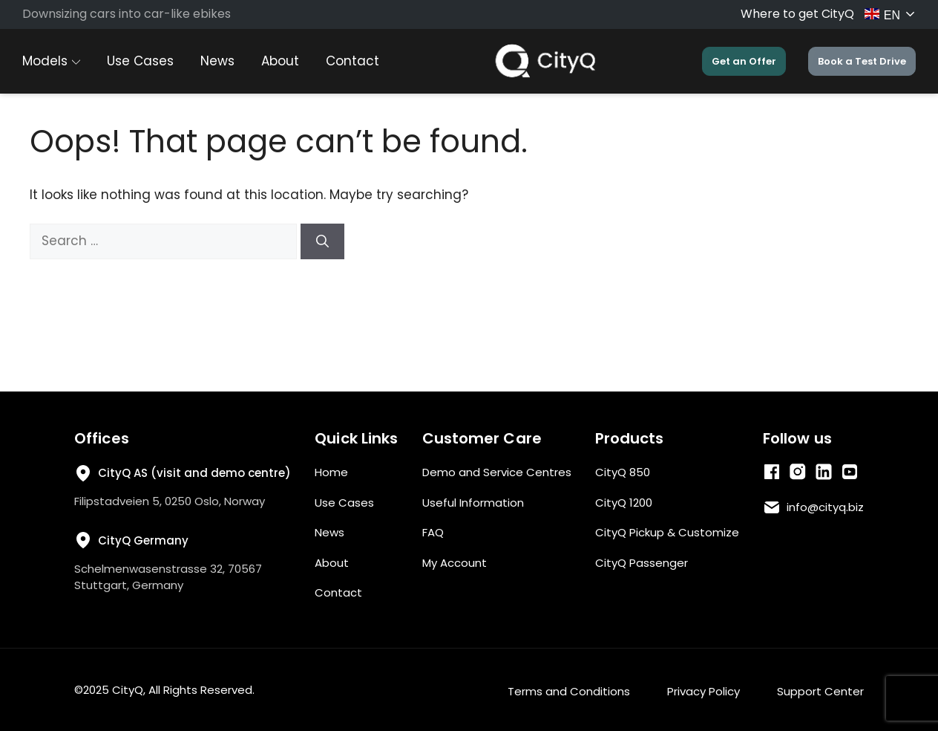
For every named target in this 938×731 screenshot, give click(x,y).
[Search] (322, 241)
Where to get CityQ (797, 13)
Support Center (820, 691)
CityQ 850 (622, 472)
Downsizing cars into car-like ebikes (126, 13)
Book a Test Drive (862, 61)
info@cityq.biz (825, 507)
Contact (352, 60)
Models (51, 60)
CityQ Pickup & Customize (667, 532)
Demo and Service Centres (496, 472)
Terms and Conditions (569, 691)
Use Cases (140, 60)
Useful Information (473, 502)
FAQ (433, 532)
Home (331, 472)
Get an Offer (744, 61)
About (280, 60)
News (217, 60)
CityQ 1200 (623, 502)
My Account (454, 563)
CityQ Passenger (641, 563)
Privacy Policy (703, 691)
